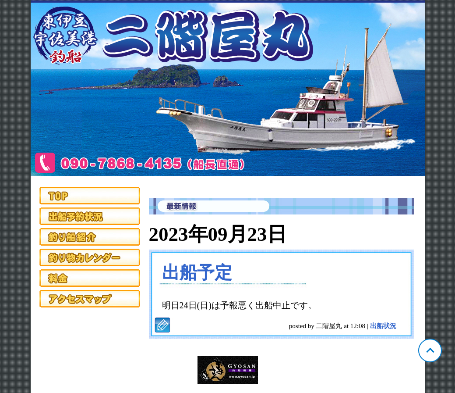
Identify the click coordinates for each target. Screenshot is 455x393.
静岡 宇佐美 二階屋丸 (228, 88)
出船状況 (383, 325)
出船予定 (197, 272)
